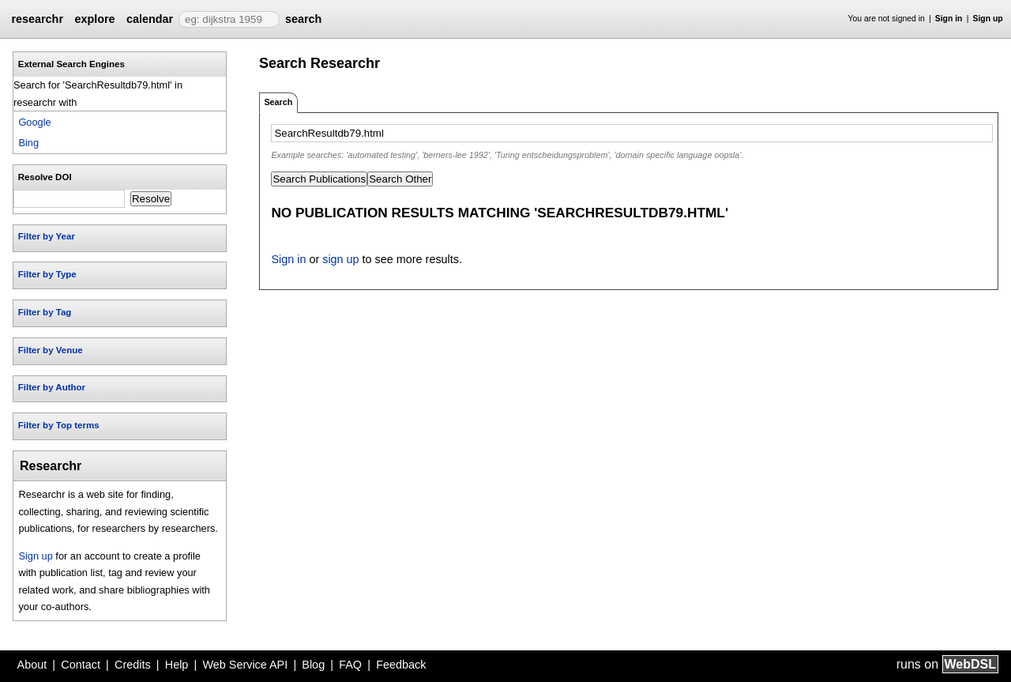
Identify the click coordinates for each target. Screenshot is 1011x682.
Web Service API (245, 664)
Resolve (151, 199)
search (303, 19)
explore (94, 19)
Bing (28, 143)
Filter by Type (47, 274)
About (32, 664)
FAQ (350, 664)
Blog (313, 664)
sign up (340, 259)
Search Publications (319, 179)
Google (34, 122)
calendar (149, 19)
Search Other (400, 179)
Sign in (949, 18)
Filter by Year (46, 236)
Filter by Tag (45, 312)
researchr (37, 19)
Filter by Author (51, 387)
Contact (80, 664)
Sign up (988, 18)
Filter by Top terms (59, 425)
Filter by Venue (50, 350)
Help (177, 664)
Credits (133, 664)
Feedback (401, 664)
